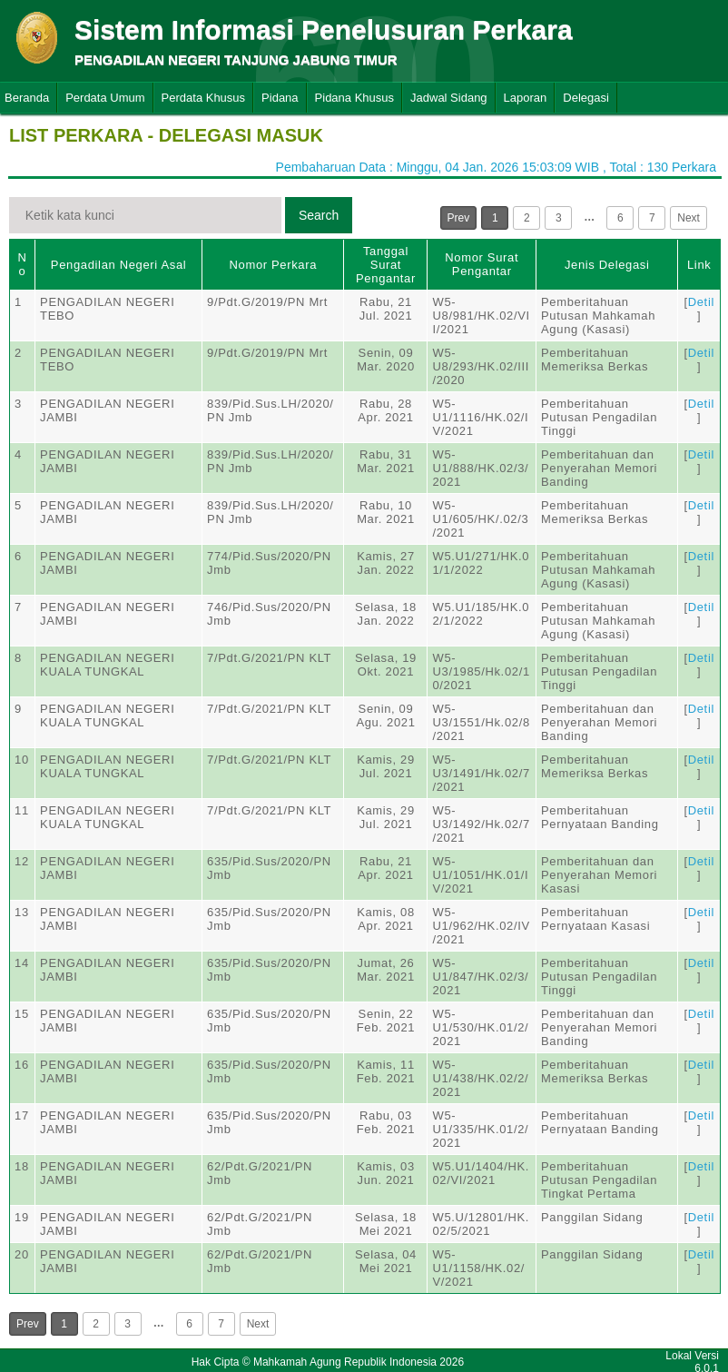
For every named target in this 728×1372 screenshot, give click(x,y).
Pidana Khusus (354, 97)
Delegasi (586, 97)
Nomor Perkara (273, 264)
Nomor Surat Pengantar (481, 264)
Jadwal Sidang (448, 97)
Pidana (279, 97)
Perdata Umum (104, 97)
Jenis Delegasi (607, 264)
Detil (701, 302)
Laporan (525, 97)
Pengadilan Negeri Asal (118, 264)
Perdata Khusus (204, 97)
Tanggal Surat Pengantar (386, 264)
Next (688, 218)
